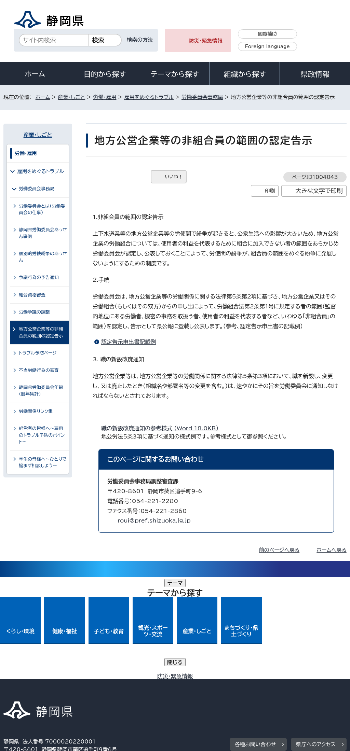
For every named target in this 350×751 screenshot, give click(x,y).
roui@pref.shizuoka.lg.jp (154, 520)
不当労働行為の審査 (39, 370)
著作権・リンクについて (35, 684)
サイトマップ (66, 692)
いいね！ (174, 177)
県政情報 (314, 74)
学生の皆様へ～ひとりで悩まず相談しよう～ (42, 462)
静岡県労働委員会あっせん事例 (43, 232)
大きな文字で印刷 (319, 191)
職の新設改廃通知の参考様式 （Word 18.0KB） (162, 428)
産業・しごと (71, 97)
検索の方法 (140, 39)
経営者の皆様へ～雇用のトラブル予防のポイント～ (42, 435)
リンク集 (18, 692)
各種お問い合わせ (255, 642)
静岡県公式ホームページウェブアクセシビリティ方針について (231, 684)
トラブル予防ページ (37, 353)
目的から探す (105, 74)
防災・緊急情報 (206, 40)
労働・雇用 (104, 97)
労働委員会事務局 (202, 97)
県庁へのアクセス (315, 642)
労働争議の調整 (34, 312)
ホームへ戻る (331, 550)
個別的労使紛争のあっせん (43, 256)
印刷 (270, 190)
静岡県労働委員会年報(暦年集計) (41, 390)
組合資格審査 (32, 295)
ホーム (35, 74)
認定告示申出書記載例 (128, 342)
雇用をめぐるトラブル (149, 97)
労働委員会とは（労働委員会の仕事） (42, 209)
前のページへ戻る (279, 550)
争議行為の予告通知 (39, 277)
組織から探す (245, 74)
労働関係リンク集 (36, 411)
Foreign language (267, 46)
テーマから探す (175, 74)
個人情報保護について (112, 684)
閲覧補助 (267, 33)
